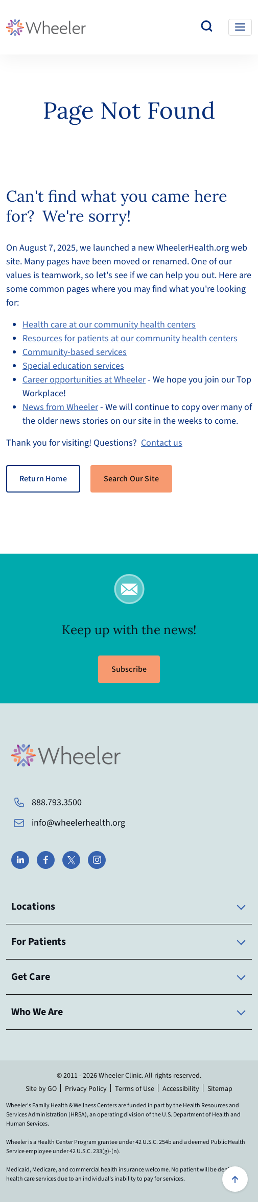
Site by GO (41, 1089)
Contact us (161, 442)
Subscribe (129, 669)
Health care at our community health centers (109, 324)
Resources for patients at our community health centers (130, 338)
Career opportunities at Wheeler (84, 379)
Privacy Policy (86, 1089)
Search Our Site (131, 478)
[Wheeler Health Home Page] (46, 27)
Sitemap (219, 1089)
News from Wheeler (60, 407)
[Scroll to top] (235, 1179)
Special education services (73, 366)
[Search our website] (207, 27)
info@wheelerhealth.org (78, 822)
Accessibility (180, 1089)
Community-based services (74, 352)
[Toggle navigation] (240, 27)
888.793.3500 (57, 802)
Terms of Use (134, 1089)
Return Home (43, 478)
